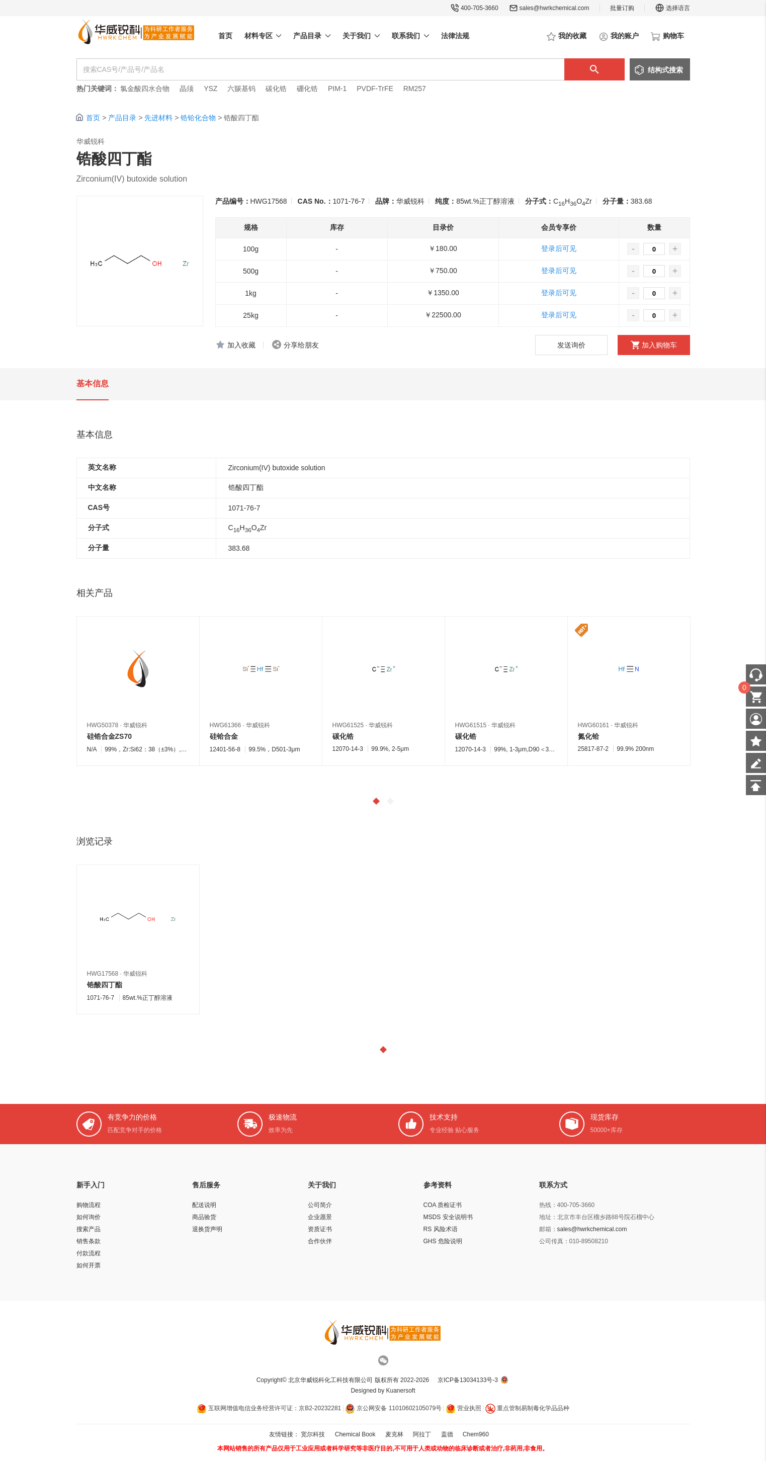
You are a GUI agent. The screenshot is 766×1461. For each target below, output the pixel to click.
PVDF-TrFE (375, 88)
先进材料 (158, 118)
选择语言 (672, 8)
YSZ (210, 88)
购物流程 (88, 1205)
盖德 (447, 1434)
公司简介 (320, 1205)
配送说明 (204, 1205)
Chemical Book (355, 1434)
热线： (548, 1205)
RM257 (414, 88)
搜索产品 (88, 1229)
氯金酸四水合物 (144, 88)
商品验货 (204, 1217)
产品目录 (122, 118)
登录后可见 (558, 248)
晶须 (187, 88)
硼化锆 (307, 88)
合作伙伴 (320, 1241)
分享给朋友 (301, 345)
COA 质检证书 (442, 1205)
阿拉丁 (422, 1434)
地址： (548, 1217)
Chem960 (476, 1434)
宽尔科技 (313, 1434)
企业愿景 (320, 1217)
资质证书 (320, 1229)
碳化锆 (276, 88)
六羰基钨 (241, 88)
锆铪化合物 (198, 118)
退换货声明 (207, 1229)
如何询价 (88, 1217)
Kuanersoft (400, 1390)
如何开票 (88, 1265)
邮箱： (548, 1229)
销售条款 (88, 1241)
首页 (93, 118)
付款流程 (88, 1253)
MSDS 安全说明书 (448, 1217)
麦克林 (394, 1434)
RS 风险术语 (440, 1229)
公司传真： (554, 1241)
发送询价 (571, 345)
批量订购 (622, 8)
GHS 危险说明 (442, 1241)
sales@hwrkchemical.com (554, 8)
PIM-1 (337, 88)
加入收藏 (241, 345)
